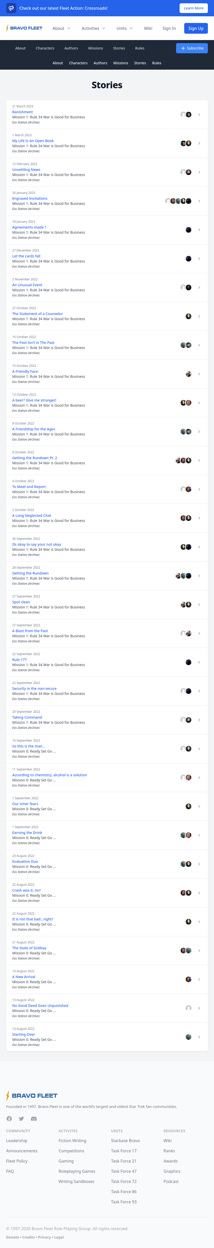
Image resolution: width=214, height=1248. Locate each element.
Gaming (66, 1161)
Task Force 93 (124, 1202)
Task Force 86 (124, 1191)
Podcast (171, 1181)
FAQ (10, 1171)
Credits (28, 1237)
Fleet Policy (17, 1161)
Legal (59, 1237)
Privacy (44, 1237)
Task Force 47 (124, 1171)
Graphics (172, 1171)
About (20, 48)
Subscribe (192, 48)
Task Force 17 (124, 1151)
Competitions (71, 1151)
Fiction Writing (72, 1140)
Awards (171, 1161)
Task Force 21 (124, 1161)
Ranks (169, 1151)
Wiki (148, 28)
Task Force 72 (124, 1181)
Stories (119, 48)
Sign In (169, 28)
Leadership (16, 1140)
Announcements (21, 1151)
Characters (45, 48)
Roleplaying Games (77, 1171)
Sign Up (196, 28)
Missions (95, 48)
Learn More (194, 8)
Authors (71, 48)
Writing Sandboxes (77, 1181)
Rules (139, 48)
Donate (12, 1237)
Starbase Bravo (125, 1140)
